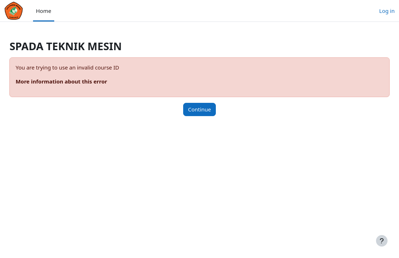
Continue (199, 109)
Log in (387, 10)
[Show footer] (382, 241)
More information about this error (77, 81)
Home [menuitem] (43, 10)
